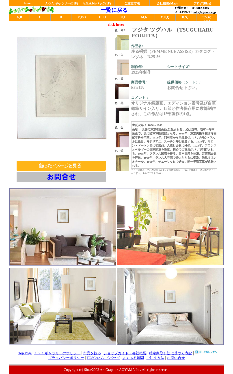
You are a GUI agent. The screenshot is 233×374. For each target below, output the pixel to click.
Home (26, 3)
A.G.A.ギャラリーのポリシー (57, 353)
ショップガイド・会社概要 (125, 353)
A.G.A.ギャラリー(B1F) (61, 3)
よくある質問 (133, 358)
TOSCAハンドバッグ (103, 358)
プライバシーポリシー (66, 358)
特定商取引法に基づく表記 (170, 353)
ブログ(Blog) (202, 3)
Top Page (25, 353)
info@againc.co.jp (204, 12)
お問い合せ (176, 358)
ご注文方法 (132, 3)
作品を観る (92, 353)
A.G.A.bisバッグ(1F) (97, 3)
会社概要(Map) (167, 3)
